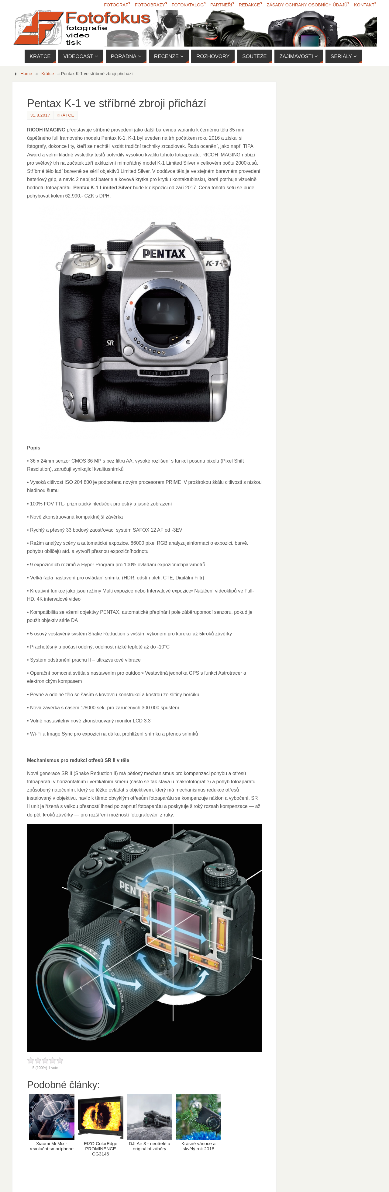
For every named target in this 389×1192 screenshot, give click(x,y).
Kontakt (364, 4)
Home (26, 73)
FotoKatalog (188, 4)
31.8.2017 (40, 115)
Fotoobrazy (150, 4)
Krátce (47, 73)
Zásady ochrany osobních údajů (307, 4)
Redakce (249, 4)
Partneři (221, 4)
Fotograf (116, 4)
